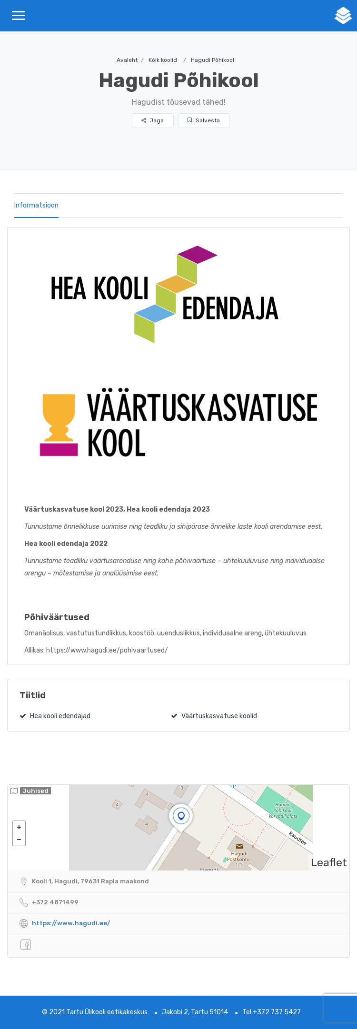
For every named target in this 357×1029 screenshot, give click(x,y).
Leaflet (329, 862)
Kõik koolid (163, 60)
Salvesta (204, 120)
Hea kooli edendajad (55, 716)
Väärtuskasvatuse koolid (214, 716)
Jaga (152, 120)
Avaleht (127, 60)
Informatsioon (36, 205)
